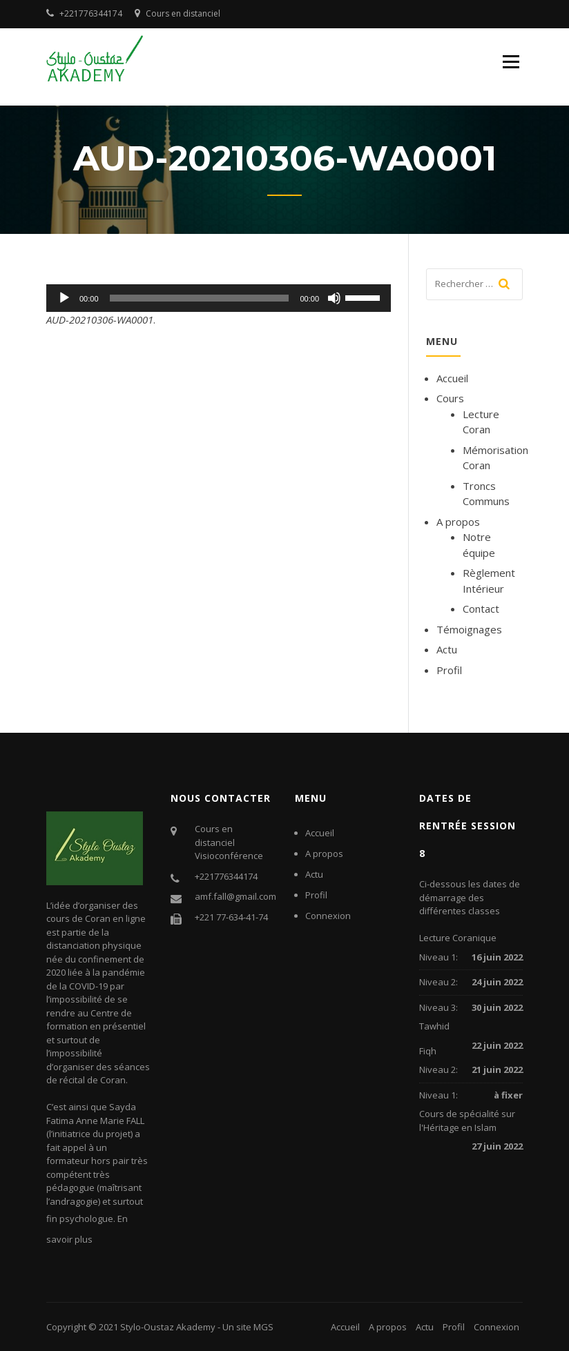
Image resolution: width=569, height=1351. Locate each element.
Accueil (452, 378)
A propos (458, 522)
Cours (450, 398)
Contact (481, 608)
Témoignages (469, 629)
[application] (218, 298)
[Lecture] (64, 298)
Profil (449, 670)
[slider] (199, 298)
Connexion (328, 915)
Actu (446, 649)
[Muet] (334, 298)
